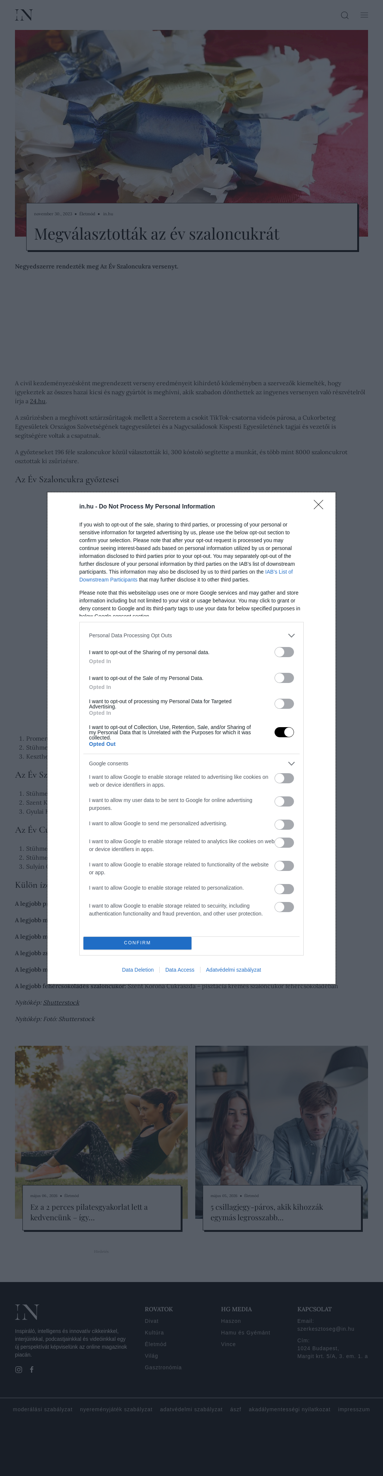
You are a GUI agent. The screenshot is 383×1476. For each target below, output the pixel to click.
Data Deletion (138, 970)
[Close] (321, 507)
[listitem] (191, 636)
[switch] (284, 652)
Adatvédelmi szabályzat (233, 970)
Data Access (179, 970)
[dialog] (191, 738)
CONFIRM (137, 943)
